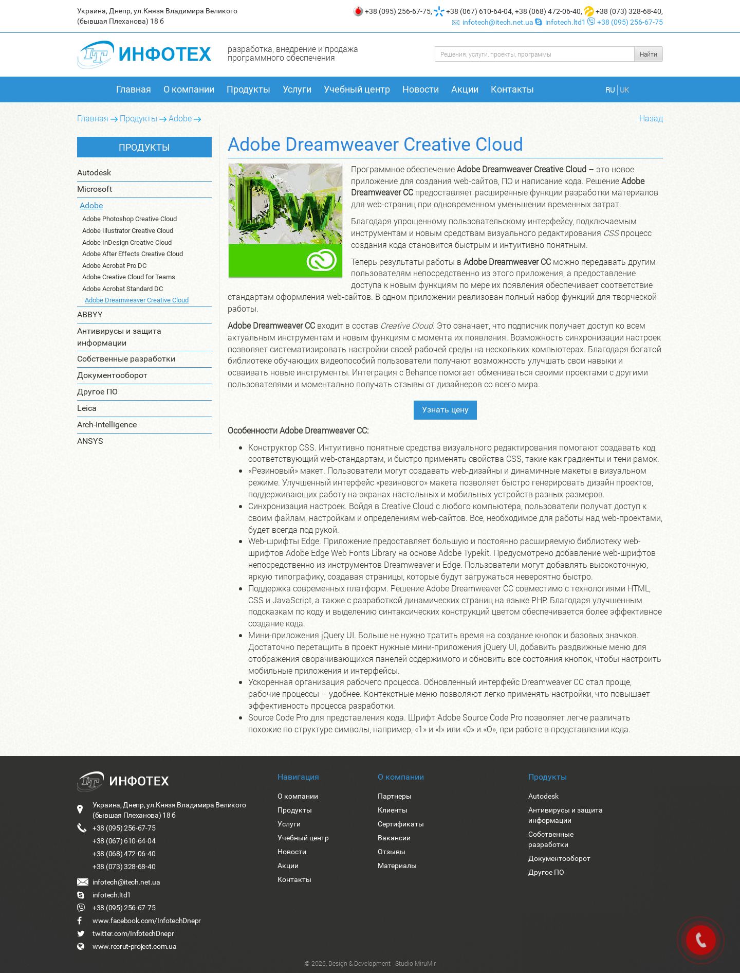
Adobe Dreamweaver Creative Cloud (137, 300)
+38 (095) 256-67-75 (398, 11)
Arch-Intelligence (107, 423)
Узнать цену (445, 410)
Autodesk (94, 172)
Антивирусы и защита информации (119, 336)
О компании (188, 89)
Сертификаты (401, 824)
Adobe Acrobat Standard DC (122, 289)
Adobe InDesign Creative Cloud (127, 242)
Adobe (180, 118)
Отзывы (391, 852)
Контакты (512, 89)
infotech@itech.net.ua (493, 22)
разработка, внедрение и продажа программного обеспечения (293, 53)
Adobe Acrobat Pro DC (114, 265)
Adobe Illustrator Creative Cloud (127, 231)
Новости (420, 89)
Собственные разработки (126, 358)
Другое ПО (97, 390)
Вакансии (394, 838)
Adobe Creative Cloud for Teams (128, 277)
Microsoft (94, 189)
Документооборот (112, 375)
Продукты (248, 89)
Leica (87, 407)
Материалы (397, 865)
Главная (133, 89)
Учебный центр (357, 89)
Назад (651, 118)
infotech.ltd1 (561, 22)
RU (610, 90)
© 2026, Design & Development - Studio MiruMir (370, 963)
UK (624, 90)
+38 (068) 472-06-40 (548, 11)
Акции (464, 89)
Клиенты (393, 810)
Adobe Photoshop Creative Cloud (129, 219)
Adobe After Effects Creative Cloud (132, 254)
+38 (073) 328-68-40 (628, 11)
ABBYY (90, 313)
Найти (648, 54)
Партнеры (395, 796)
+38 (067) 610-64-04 (479, 11)
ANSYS (90, 440)
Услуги (297, 89)
